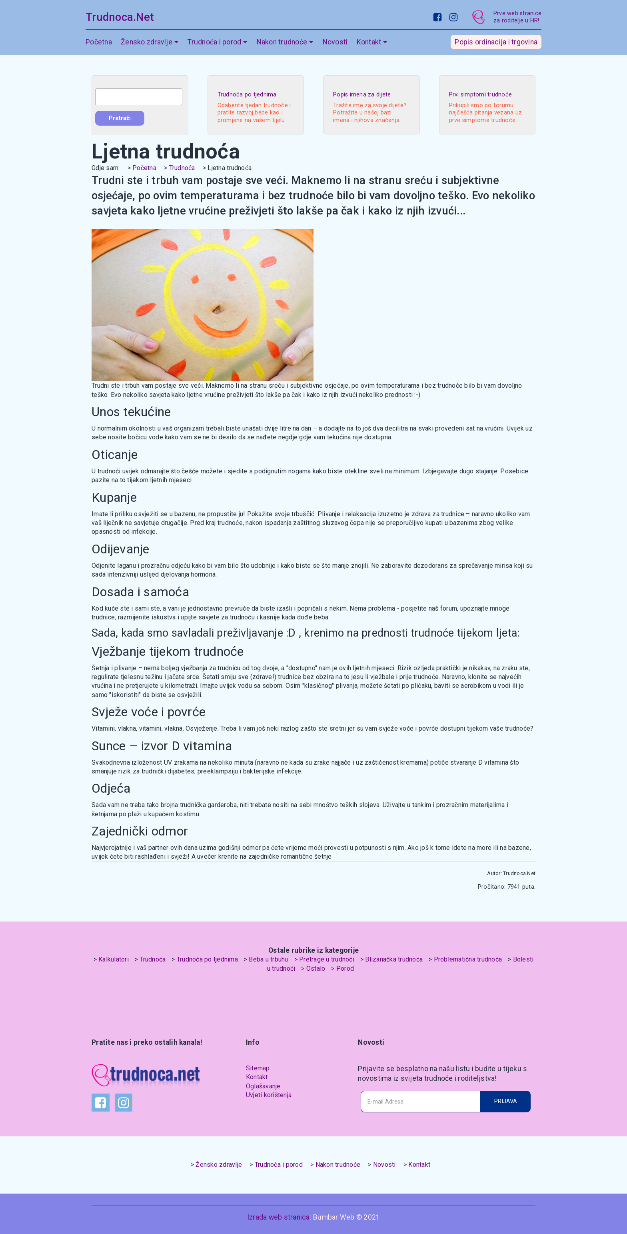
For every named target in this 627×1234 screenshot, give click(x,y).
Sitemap (258, 1068)
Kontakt (369, 42)
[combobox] (139, 96)
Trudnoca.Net (120, 17)
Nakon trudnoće (282, 42)
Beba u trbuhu (268, 959)
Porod (345, 968)
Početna (99, 42)
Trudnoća (182, 168)
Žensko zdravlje (146, 42)
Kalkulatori (113, 959)
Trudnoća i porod (214, 42)
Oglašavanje (263, 1086)
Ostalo (315, 968)
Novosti (335, 42)
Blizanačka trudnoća (394, 959)
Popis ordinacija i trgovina (496, 42)
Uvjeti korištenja (269, 1095)
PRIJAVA (505, 1101)
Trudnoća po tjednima (207, 959)
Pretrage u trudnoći (326, 959)
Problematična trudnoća (468, 959)
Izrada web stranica (278, 1217)
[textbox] (138, 96)
